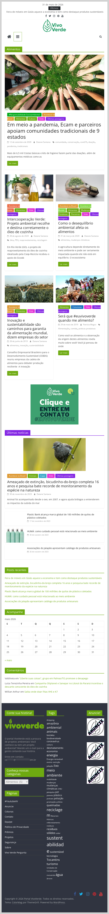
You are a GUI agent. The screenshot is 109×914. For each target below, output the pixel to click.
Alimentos (20, 118)
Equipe (8, 821)
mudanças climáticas (80, 240)
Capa (42, 475)
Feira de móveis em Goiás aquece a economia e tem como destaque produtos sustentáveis (54, 11)
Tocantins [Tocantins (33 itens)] (53, 860)
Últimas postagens (55, 118)
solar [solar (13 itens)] (58, 833)
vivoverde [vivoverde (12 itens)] (51, 875)
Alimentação (63, 328)
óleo (12, 240)
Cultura (32, 118)
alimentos (65, 240)
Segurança (10, 842)
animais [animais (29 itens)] (52, 731)
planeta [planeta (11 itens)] (50, 795)
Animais (32, 475)
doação (91, 142)
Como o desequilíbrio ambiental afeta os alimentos (75, 227)
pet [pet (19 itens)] (57, 792)
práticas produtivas (87, 328)
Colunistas (77, 307)
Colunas (9, 811)
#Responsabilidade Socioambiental (24, 114)
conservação (73, 142)
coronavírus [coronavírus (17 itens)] (53, 741)
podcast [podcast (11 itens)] (50, 799)
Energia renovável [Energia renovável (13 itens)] (55, 759)
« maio (8, 660)
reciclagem (42, 240)
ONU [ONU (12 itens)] (60, 789)
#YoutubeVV (11, 801)
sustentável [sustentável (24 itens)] (57, 852)
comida (74, 328)
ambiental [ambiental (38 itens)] (54, 727)
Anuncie (9, 806)
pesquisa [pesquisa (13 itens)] (51, 792)
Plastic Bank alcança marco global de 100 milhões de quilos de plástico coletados (48, 591)
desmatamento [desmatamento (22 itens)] (55, 748)
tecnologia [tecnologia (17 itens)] (52, 855)
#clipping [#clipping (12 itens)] (50, 720)
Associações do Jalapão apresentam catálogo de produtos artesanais (64, 548)
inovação (24, 345)
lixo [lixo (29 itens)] (56, 766)
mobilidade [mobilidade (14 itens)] (52, 779)
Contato (9, 816)
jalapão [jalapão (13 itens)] (50, 766)
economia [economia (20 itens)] (52, 751)
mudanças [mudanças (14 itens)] (51, 782)
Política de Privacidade (17, 826)
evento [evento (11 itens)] (49, 762)
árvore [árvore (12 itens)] (49, 878)
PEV (16, 240)
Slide (41, 118)
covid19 (83, 142)
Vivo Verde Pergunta (15, 852)
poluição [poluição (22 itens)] (58, 798)
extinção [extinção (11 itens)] (56, 762)
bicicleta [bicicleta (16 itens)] (50, 735)
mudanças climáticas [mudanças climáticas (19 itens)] (52, 787)
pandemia (11, 146)
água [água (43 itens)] (59, 874)
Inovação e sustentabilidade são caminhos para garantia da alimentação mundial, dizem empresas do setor (27, 329)
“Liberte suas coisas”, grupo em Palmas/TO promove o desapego (53, 678)
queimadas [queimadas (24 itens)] (53, 805)
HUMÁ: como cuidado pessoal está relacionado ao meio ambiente (62, 531)
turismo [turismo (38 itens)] (52, 864)
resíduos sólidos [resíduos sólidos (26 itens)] (52, 831)
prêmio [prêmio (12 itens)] (59, 802)
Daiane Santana (43, 142)
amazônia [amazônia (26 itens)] (53, 723)
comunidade (60, 142)
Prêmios (9, 832)
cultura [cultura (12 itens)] (50, 745)
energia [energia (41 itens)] (52, 755)
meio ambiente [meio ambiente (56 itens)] (54, 773)
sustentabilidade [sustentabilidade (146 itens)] (55, 844)
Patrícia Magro (90, 324)
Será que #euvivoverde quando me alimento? (77, 318)
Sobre (8, 847)
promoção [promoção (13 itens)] (51, 802)
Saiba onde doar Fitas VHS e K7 (41, 691)
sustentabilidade (36, 345)
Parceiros (75, 214)
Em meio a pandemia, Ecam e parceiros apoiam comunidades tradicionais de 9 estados (54, 130)
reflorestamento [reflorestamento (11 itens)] (53, 823)
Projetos (9, 837)
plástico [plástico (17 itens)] (58, 795)
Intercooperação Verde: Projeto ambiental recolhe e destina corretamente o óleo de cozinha (28, 225)
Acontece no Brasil (68, 206)
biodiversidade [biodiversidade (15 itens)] (54, 738)
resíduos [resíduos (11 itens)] (50, 826)
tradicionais (22, 146)
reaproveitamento (28, 240)
